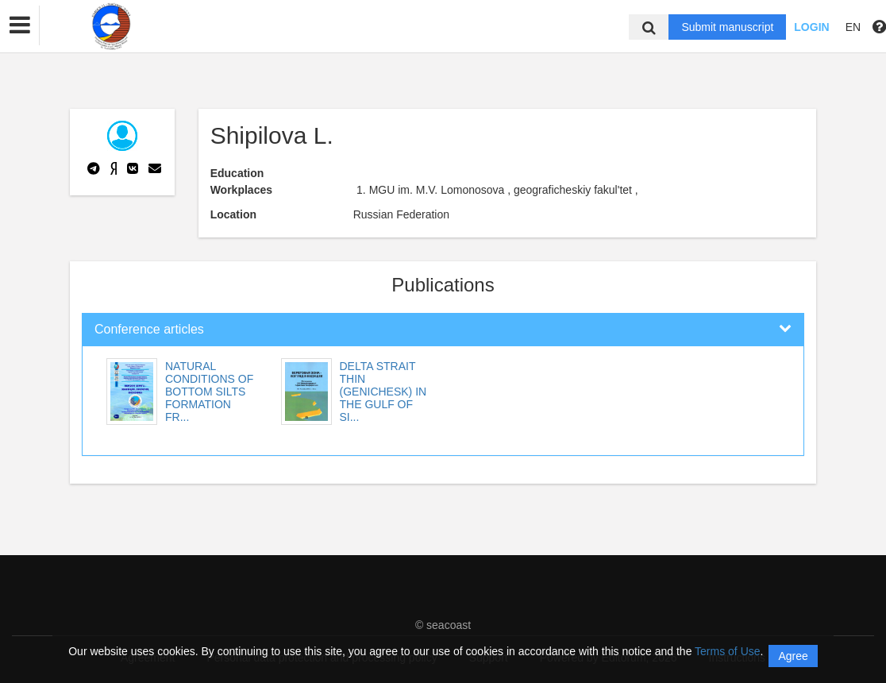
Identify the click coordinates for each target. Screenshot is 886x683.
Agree (792, 656)
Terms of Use (727, 651)
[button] (20, 25)
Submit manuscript (727, 27)
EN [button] (853, 27)
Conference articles (149, 329)
